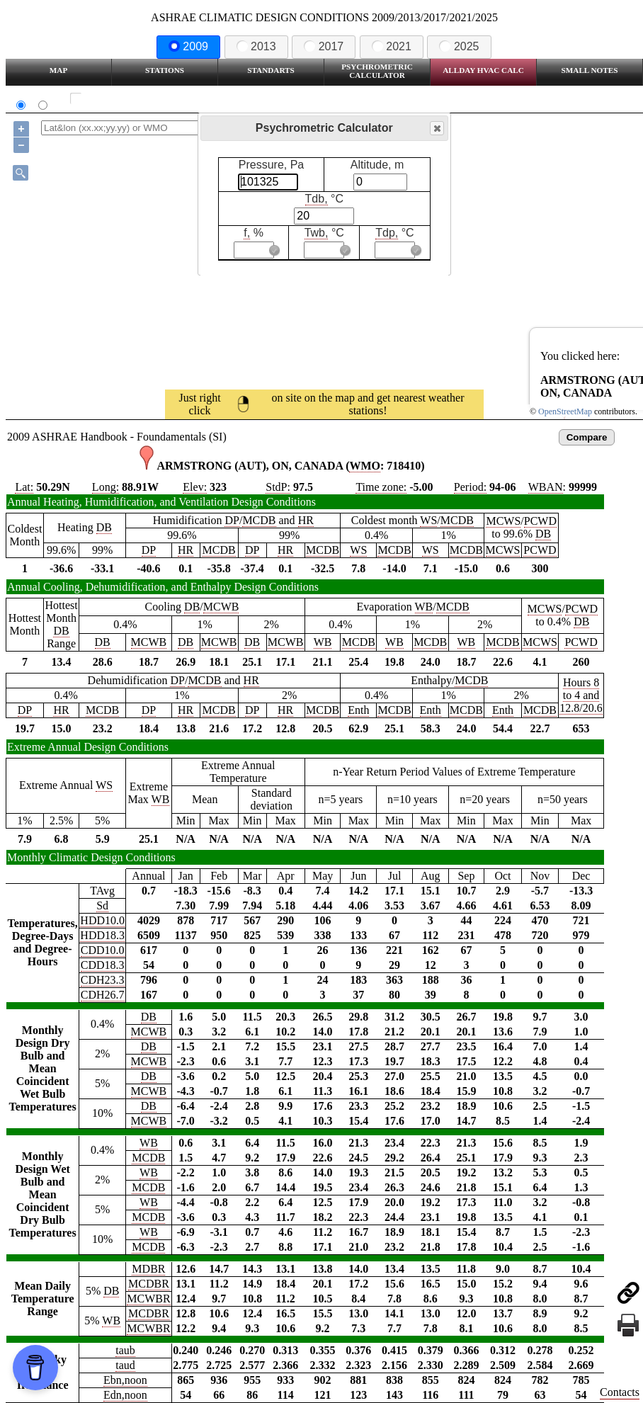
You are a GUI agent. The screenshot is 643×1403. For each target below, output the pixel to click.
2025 (459, 46)
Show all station (117, 99)
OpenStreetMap (565, 411)
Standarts (271, 70)
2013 (256, 46)
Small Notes (590, 70)
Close (436, 129)
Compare (587, 437)
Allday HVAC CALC (483, 70)
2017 (323, 46)
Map (58, 70)
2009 (188, 46)
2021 (391, 46)
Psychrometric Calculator (377, 70)
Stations (164, 70)
